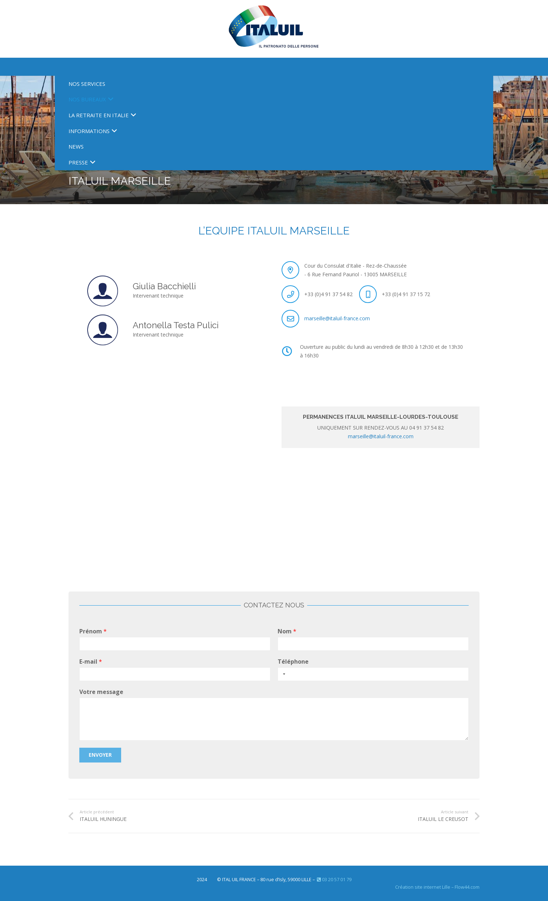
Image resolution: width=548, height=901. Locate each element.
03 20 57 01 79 (334, 879)
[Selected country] (282, 674)
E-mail (90, 661)
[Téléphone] (373, 674)
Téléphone (293, 661)
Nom (287, 631)
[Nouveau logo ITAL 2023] (274, 28)
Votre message (101, 692)
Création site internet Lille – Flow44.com (437, 887)
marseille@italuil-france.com (337, 318)
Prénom (93, 631)
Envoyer (100, 754)
